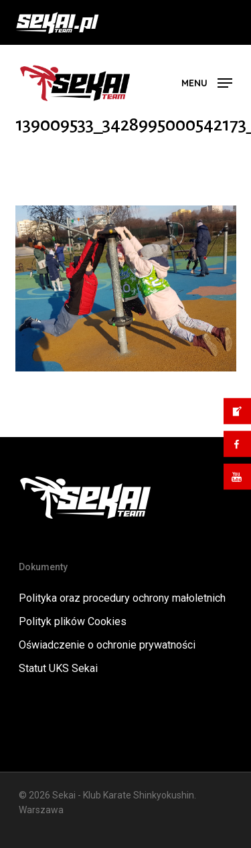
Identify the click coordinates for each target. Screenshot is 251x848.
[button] (206, 82)
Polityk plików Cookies (73, 621)
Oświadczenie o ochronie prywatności (107, 645)
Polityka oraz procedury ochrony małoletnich (122, 598)
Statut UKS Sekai (58, 668)
